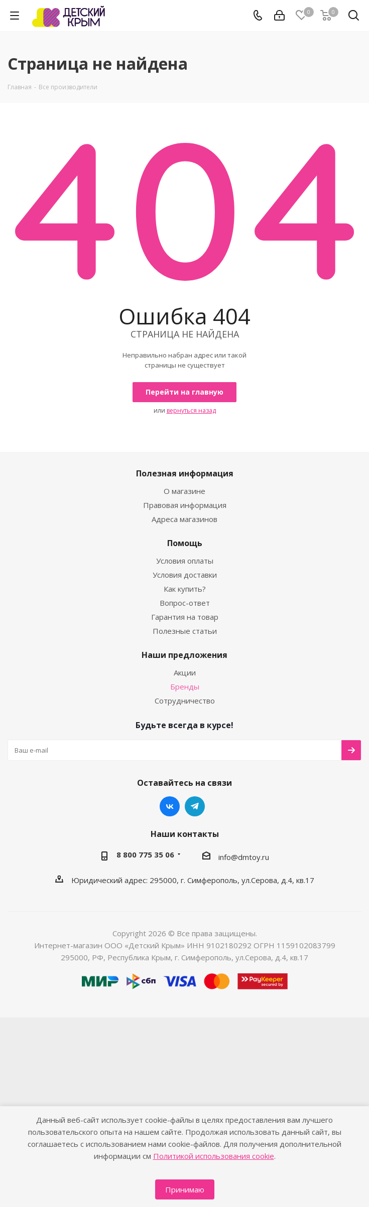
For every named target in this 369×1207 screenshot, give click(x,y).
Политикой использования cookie (213, 1156)
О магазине (184, 491)
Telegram (195, 806)
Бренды (184, 686)
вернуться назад (191, 410)
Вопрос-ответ (185, 603)
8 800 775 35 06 (145, 854)
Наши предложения (184, 654)
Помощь (184, 543)
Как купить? (185, 589)
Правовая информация (184, 505)
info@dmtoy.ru (243, 857)
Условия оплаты (184, 561)
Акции (185, 672)
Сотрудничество (185, 701)
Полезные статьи (185, 631)
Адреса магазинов (184, 519)
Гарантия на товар (184, 617)
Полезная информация (184, 473)
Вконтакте (170, 806)
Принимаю (184, 1189)
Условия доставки (185, 575)
